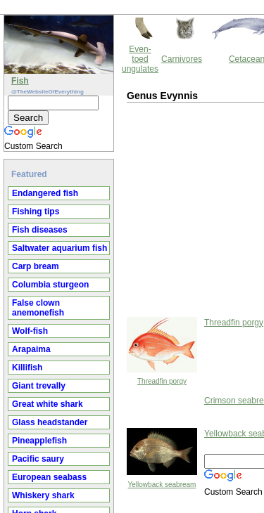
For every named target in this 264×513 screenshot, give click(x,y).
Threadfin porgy (162, 381)
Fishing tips (35, 211)
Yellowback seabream (162, 484)
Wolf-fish (30, 331)
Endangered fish (45, 193)
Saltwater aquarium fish (59, 248)
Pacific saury (38, 459)
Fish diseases (40, 230)
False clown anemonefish (38, 308)
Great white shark (47, 404)
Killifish (27, 367)
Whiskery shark (43, 495)
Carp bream (35, 266)
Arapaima (31, 349)
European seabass (49, 477)
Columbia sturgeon (50, 285)
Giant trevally (38, 386)
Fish (20, 81)
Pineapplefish (39, 441)
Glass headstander (49, 422)
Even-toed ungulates (140, 59)
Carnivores (181, 59)
